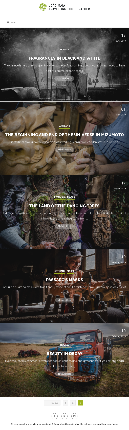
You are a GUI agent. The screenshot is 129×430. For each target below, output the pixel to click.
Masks (71, 197)
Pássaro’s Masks (64, 279)
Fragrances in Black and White (64, 58)
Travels (64, 49)
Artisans (64, 126)
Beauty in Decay (64, 353)
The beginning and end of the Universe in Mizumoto (64, 134)
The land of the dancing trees (64, 205)
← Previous (52, 402)
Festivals (60, 197)
